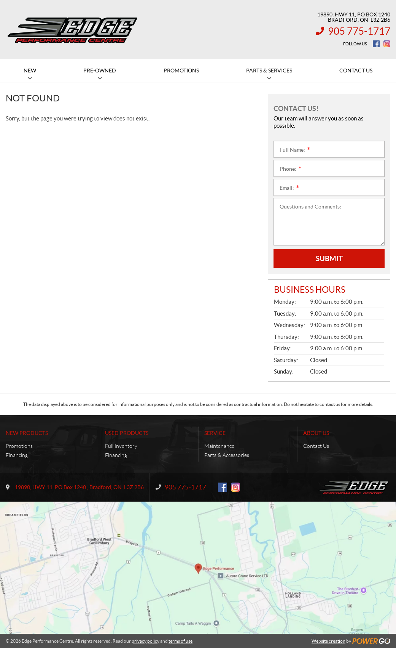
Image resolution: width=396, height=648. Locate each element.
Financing (17, 455)
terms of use (180, 640)
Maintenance (219, 446)
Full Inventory (121, 446)
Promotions (19, 446)
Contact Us (316, 446)
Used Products (126, 433)
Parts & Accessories (226, 455)
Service (215, 433)
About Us (316, 433)
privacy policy (145, 640)
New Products (27, 433)
